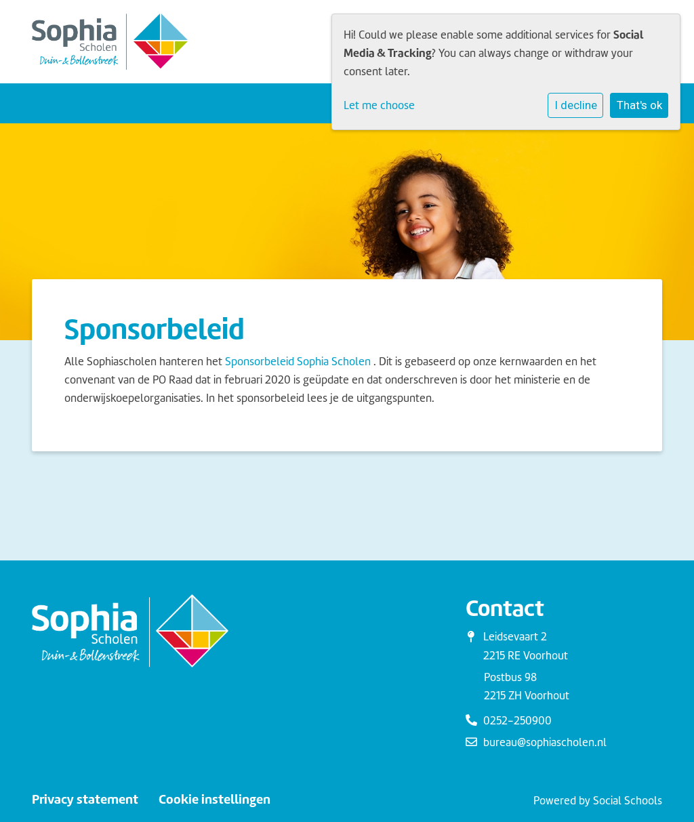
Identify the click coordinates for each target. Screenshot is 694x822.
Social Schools (627, 801)
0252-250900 (517, 721)
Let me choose (379, 105)
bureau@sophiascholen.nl (545, 742)
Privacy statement (85, 799)
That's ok (639, 105)
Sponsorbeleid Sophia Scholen (298, 361)
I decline (575, 105)
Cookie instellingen (214, 799)
